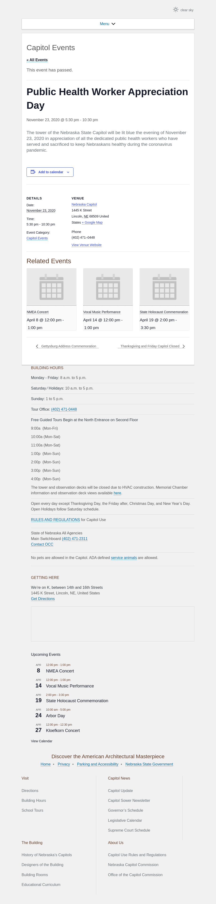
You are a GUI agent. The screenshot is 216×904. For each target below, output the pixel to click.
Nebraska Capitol (84, 204)
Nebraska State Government (149, 764)
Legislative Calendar (125, 820)
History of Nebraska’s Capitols (47, 855)
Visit (25, 778)
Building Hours (34, 801)
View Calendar (41, 741)
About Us (115, 843)
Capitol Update (120, 791)
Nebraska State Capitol (48, 10)
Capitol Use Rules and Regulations (137, 855)
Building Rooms (35, 875)
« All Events (37, 60)
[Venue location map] (141, 216)
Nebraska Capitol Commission (133, 865)
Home (46, 764)
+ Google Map (92, 222)
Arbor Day (55, 715)
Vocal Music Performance (102, 312)
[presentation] (51, 287)
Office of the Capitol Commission (135, 875)
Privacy (64, 764)
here (117, 493)
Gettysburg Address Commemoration (71, 346)
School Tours (32, 810)
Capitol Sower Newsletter (129, 801)
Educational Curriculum (41, 885)
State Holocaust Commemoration (164, 312)
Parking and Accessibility (97, 764)
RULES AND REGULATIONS (55, 520)
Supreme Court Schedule (129, 830)
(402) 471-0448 (64, 409)
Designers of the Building (42, 865)
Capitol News (119, 778)
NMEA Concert (38, 312)
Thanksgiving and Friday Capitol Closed (146, 346)
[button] (104, 24)
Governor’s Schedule (125, 810)
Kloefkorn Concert (63, 730)
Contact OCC (42, 544)
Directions (30, 791)
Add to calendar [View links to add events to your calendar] (51, 172)
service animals (124, 558)
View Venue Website (87, 245)
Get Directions (43, 599)
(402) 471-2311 (75, 539)
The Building (32, 843)
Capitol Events (37, 238)
